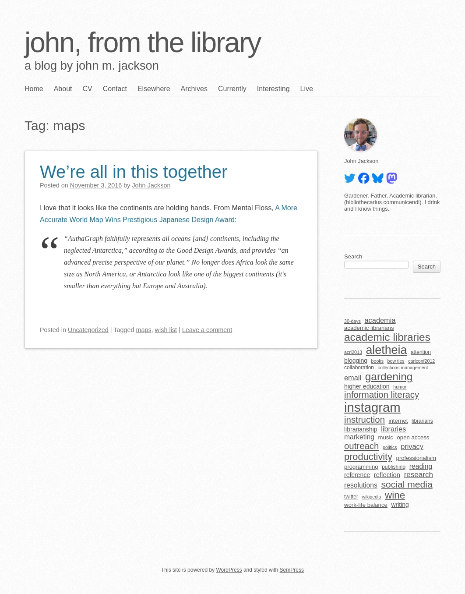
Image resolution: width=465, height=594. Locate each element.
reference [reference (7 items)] (357, 474)
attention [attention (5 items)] (421, 352)
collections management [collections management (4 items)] (403, 367)
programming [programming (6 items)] (361, 466)
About (63, 88)
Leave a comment (207, 329)
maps (143, 329)
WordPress (229, 570)
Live (306, 88)
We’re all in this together (133, 171)
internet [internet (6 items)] (398, 420)
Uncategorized (88, 329)
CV (87, 88)
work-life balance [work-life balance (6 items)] (366, 505)
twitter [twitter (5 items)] (351, 497)
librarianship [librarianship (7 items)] (360, 429)
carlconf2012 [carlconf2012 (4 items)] (421, 361)
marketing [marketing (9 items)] (359, 437)
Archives (194, 88)
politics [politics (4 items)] (390, 447)
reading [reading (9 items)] (420, 466)
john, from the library (143, 42)
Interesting (273, 88)
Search (353, 256)
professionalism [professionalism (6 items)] (416, 458)
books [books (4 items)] (377, 361)
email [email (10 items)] (352, 378)
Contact (115, 88)
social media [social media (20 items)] (407, 484)
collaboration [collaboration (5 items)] (359, 367)
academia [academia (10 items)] (379, 320)
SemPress (292, 570)
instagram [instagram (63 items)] (372, 407)
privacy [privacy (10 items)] (412, 446)
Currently (232, 88)
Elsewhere (153, 88)
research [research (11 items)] (418, 474)
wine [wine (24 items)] (395, 495)
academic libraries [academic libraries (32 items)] (387, 337)
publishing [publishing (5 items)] (393, 467)
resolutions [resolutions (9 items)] (360, 485)
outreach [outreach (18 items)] (361, 446)
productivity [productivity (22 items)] (368, 456)
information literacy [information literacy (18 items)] (381, 395)
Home (34, 88)
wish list (166, 329)
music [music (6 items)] (385, 437)
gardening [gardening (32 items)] (389, 376)
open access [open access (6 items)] (413, 437)
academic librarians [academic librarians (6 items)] (369, 328)
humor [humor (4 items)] (399, 386)
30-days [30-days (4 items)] (352, 321)
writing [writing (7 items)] (400, 504)
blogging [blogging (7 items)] (355, 360)
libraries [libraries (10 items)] (393, 429)
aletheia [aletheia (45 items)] (386, 350)
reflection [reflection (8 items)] (387, 474)
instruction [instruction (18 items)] (364, 419)
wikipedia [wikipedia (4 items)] (371, 496)
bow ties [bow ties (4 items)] (396, 361)
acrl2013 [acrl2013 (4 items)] (353, 352)
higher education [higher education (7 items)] (367, 386)
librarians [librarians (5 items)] (422, 421)
